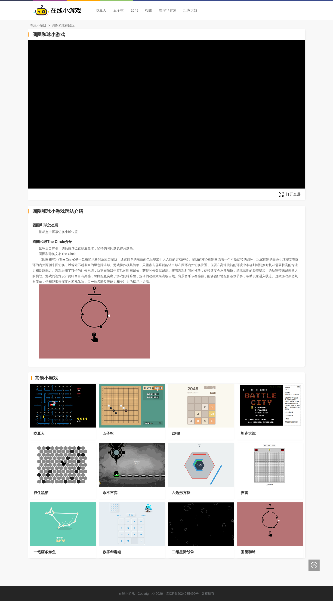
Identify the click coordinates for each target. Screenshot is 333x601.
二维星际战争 (183, 552)
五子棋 (118, 10)
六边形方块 (181, 493)
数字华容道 (167, 10)
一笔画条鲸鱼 (45, 552)
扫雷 (148, 10)
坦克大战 (190, 10)
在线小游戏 (38, 25)
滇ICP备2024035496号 (182, 593)
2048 (134, 10)
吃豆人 (101, 10)
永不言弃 (110, 493)
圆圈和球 (248, 552)
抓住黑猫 (41, 493)
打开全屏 (293, 194)
